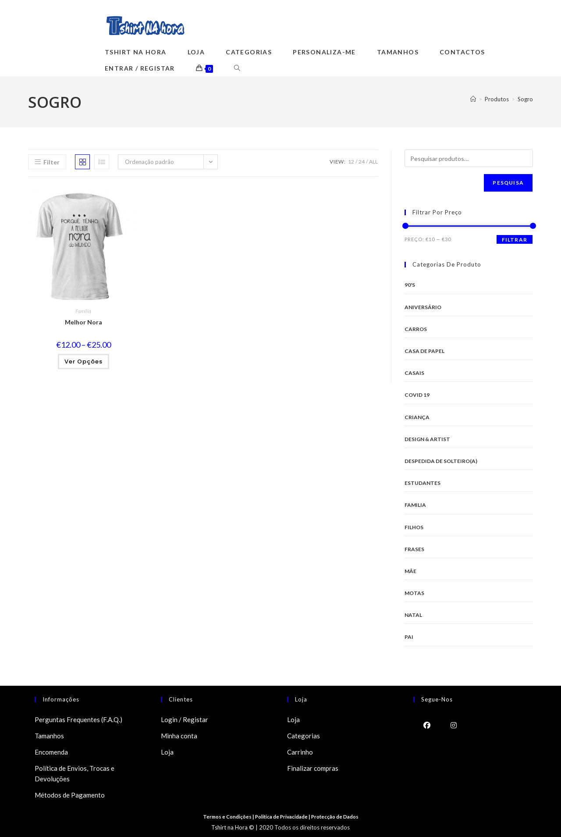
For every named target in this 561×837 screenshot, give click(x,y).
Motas (414, 593)
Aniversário (423, 307)
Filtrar (514, 239)
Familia (83, 311)
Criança (417, 417)
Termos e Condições (225, 816)
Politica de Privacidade (281, 816)
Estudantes (422, 483)
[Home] (473, 99)
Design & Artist (427, 439)
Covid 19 (417, 395)
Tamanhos (49, 736)
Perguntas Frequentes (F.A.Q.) (78, 719)
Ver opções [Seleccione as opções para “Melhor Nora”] (83, 361)
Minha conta (179, 736)
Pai (409, 637)
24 (362, 161)
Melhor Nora (83, 322)
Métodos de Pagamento (70, 795)
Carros (416, 329)
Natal (413, 615)
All (373, 161)
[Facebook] (427, 724)
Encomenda (51, 752)
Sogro (525, 99)
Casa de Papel (424, 351)
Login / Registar (184, 719)
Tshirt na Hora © (232, 827)
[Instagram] (453, 724)
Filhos (414, 527)
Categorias (303, 736)
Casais (414, 373)
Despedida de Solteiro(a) (441, 461)
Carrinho (300, 752)
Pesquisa (508, 182)
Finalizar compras (312, 768)
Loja (167, 752)
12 (351, 161)
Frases (414, 549)
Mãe (410, 571)
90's (410, 284)
